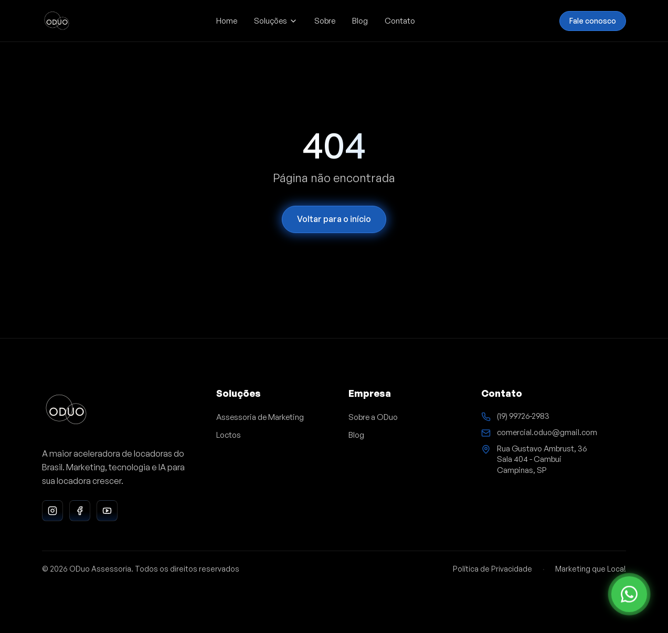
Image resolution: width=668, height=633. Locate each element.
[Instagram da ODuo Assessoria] (52, 510)
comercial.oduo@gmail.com (547, 432)
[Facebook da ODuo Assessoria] (79, 510)
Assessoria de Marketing (260, 417)
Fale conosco (592, 20)
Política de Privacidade (492, 568)
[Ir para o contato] (629, 594)
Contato (400, 21)
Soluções (276, 21)
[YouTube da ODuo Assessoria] (107, 510)
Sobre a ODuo (373, 417)
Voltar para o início (334, 219)
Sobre (324, 21)
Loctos (228, 435)
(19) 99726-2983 (523, 416)
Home (226, 21)
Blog (360, 21)
